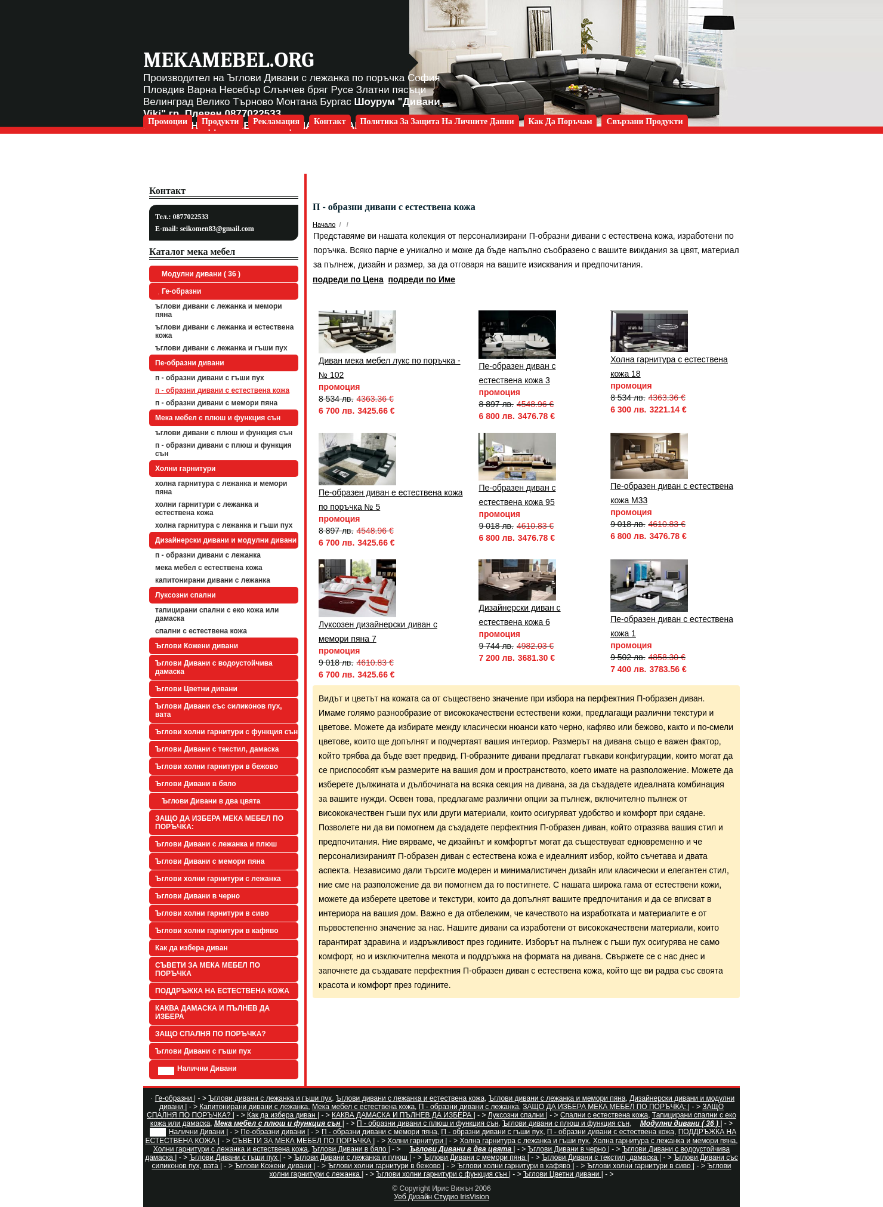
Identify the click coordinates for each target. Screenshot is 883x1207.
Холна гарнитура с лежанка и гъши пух (223, 525)
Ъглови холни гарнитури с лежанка (218, 879)
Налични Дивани (197, 1069)
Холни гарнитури (185, 468)
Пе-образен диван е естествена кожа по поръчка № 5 (391, 500)
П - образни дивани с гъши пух (209, 378)
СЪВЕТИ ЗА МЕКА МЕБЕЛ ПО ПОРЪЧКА (207, 969)
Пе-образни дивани (189, 363)
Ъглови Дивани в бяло (195, 784)
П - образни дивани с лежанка (208, 555)
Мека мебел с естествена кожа (209, 568)
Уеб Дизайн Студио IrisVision (441, 1197)
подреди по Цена (348, 279)
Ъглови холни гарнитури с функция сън (226, 732)
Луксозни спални (185, 595)
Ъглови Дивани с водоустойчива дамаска (214, 667)
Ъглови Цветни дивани (196, 689)
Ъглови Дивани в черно (197, 896)
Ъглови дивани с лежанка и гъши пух (221, 348)
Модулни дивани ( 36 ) (199, 274)
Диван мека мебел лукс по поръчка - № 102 (390, 368)
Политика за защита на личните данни (437, 121)
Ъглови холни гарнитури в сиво (212, 913)
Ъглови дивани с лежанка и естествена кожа (224, 331)
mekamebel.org (228, 60)
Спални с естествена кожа (201, 631)
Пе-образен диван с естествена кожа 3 (516, 373)
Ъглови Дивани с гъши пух (203, 1051)
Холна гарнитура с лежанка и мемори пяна (221, 487)
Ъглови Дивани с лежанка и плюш (216, 844)
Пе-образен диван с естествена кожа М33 (671, 493)
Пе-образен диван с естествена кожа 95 (516, 495)
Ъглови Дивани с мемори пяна (209, 861)
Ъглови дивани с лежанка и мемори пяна (218, 310)
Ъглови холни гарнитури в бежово (216, 766)
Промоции (167, 121)
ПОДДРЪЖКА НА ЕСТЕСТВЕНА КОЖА (222, 991)
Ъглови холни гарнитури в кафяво (217, 930)
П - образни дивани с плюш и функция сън (223, 449)
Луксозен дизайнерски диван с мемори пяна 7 (378, 631)
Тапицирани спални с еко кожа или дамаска (217, 614)
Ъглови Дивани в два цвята (209, 801)
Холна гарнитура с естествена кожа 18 (669, 366)
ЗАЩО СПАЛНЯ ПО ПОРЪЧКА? (210, 1034)
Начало (324, 224)
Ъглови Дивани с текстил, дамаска (217, 749)
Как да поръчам (560, 121)
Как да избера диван (191, 948)
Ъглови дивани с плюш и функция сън (223, 433)
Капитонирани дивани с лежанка (212, 580)
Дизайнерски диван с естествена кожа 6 (519, 615)
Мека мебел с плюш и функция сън (217, 418)
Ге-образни (179, 291)
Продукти (220, 121)
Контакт (330, 121)
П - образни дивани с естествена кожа (222, 390)
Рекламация (276, 121)
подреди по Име (422, 279)
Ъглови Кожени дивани (196, 646)
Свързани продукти (644, 121)
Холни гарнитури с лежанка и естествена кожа (206, 508)
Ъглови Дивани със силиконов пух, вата (218, 710)
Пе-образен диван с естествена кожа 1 (671, 626)
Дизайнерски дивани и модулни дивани (226, 540)
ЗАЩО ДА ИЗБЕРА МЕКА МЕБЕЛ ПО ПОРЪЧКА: (219, 822)
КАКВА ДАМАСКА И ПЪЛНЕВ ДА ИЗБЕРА (212, 1012)
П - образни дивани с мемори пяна (216, 403)
